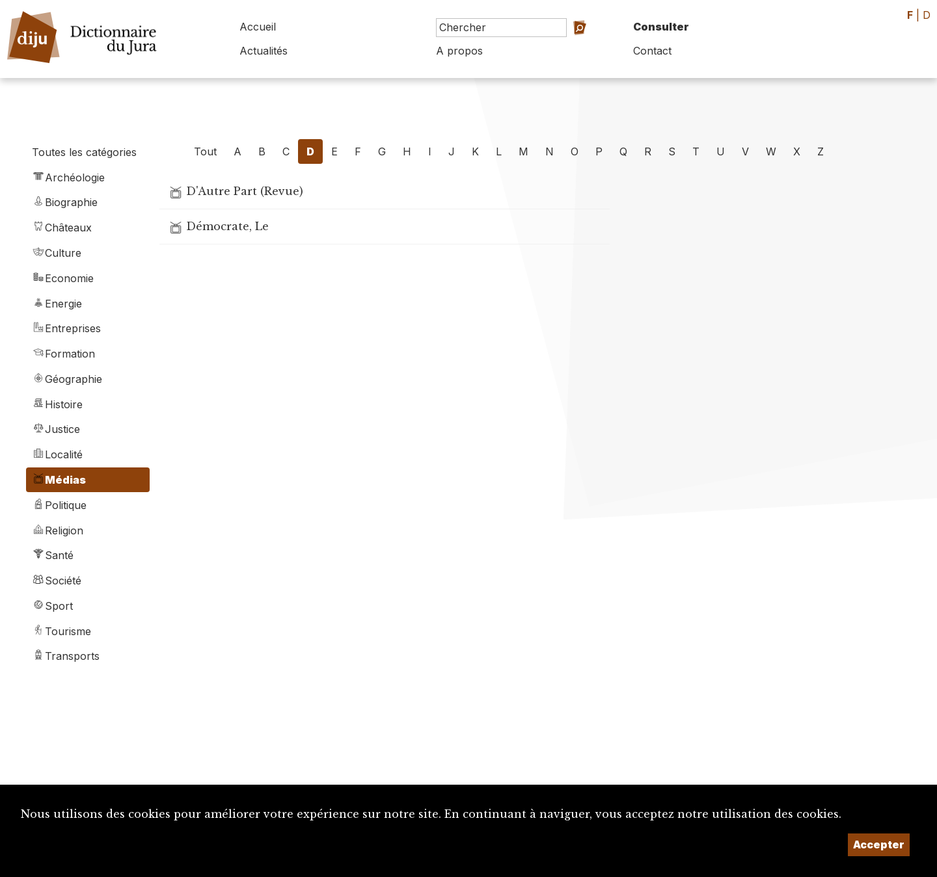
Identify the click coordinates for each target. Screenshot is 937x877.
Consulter (661, 26)
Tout (205, 151)
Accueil (257, 26)
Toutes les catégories (84, 152)
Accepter (878, 844)
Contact (652, 50)
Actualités (263, 50)
